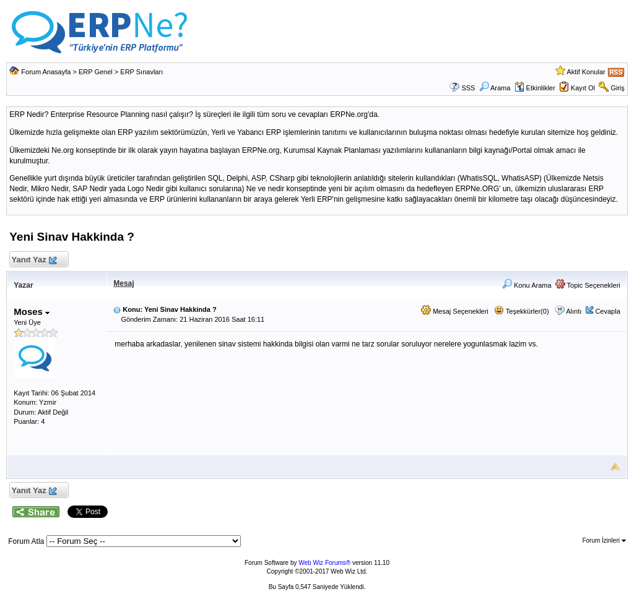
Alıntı (573, 311)
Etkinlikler (535, 88)
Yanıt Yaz (33, 260)
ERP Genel (96, 71)
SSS (468, 88)
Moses (32, 311)
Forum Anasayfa (46, 71)
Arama (495, 88)
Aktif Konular (586, 71)
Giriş (617, 88)
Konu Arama (527, 285)
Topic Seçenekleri (587, 285)
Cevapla (607, 311)
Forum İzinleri (603, 540)
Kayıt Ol (583, 88)
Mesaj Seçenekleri (455, 311)
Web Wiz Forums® (324, 562)
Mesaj (123, 283)
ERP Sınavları (141, 71)
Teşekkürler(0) (521, 311)
